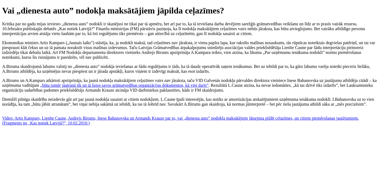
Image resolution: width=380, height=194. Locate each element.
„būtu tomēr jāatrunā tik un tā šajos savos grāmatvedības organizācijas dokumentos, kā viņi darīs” (124, 85)
